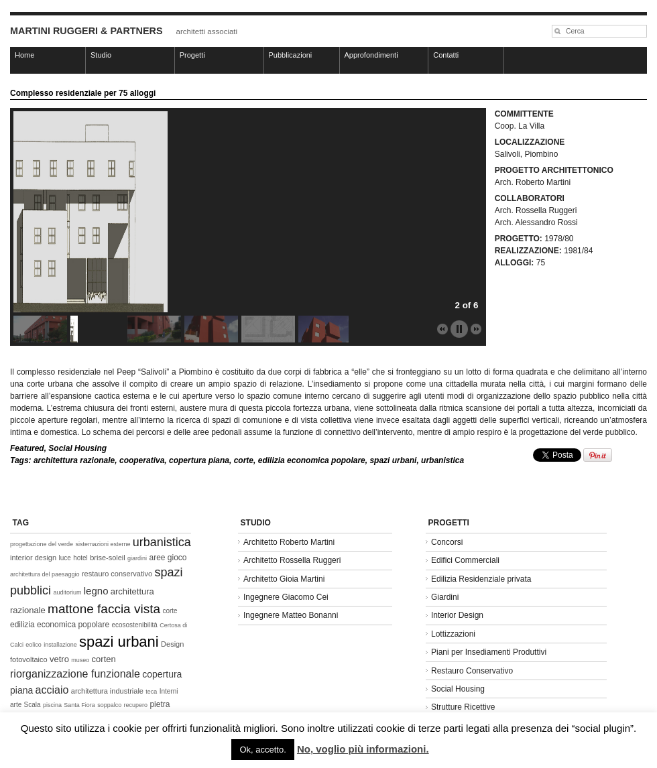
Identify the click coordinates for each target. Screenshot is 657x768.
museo (80, 660)
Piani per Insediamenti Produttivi (488, 652)
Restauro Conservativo (472, 671)
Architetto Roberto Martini (289, 542)
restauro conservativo (117, 574)
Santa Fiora (79, 705)
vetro (59, 659)
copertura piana (199, 460)
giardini (137, 558)
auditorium (67, 592)
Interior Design (457, 615)
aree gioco (167, 557)
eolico (33, 644)
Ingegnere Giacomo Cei (285, 597)
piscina (52, 705)
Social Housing (77, 448)
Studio (101, 55)
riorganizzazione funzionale (75, 674)
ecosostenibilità (134, 625)
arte (15, 704)
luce (64, 558)
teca (151, 691)
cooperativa (141, 460)
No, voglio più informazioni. (363, 749)
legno (96, 590)
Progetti (192, 55)
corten (104, 659)
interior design (33, 558)
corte (243, 460)
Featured (27, 448)
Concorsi (447, 542)
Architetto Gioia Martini (283, 579)
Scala (32, 704)
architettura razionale (74, 460)
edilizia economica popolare (311, 460)
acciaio (52, 690)
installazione (60, 644)
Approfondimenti (371, 55)
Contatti (446, 55)
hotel (80, 558)
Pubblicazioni (290, 55)
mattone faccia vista (104, 609)
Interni (169, 691)
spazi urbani (392, 460)
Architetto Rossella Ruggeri (292, 560)
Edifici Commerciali (465, 560)
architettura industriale (107, 691)
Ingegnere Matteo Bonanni (290, 615)
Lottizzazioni (453, 634)
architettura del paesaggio (45, 574)
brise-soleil (107, 558)
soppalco (109, 705)
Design (172, 644)
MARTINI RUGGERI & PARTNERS (86, 30)
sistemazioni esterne (102, 544)
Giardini (445, 597)
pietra (160, 704)
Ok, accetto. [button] (262, 750)
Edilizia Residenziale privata (481, 579)
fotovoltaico (29, 659)
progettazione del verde (41, 544)
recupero (136, 705)
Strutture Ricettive (463, 707)
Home (24, 55)
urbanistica (442, 460)
